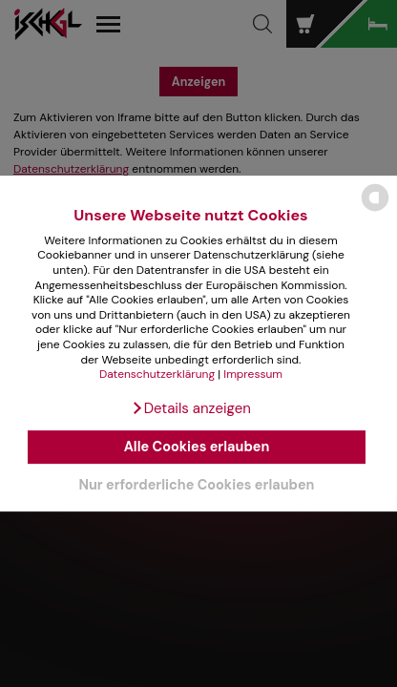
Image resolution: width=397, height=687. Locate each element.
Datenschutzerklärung (157, 374)
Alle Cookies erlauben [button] (197, 447)
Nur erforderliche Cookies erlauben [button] (196, 484)
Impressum (252, 374)
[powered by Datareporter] (375, 210)
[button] (191, 408)
